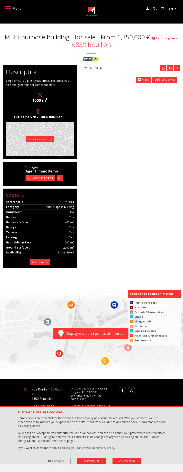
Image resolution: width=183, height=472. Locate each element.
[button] (154, 294)
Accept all (129, 461)
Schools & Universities (149, 312)
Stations (140, 307)
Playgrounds (143, 321)
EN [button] (169, 10)
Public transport (146, 302)
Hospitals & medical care (151, 335)
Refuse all (93, 461)
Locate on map (40, 139)
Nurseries (141, 326)
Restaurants (143, 340)
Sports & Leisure (145, 331)
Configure (58, 461)
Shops (139, 317)
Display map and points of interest (91, 333)
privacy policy (105, 448)
